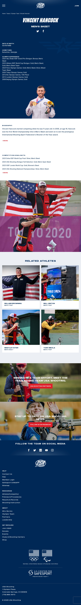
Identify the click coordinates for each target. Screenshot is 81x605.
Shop (4, 540)
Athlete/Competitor (10, 494)
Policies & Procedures (11, 497)
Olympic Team (15, 13)
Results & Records (10, 500)
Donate (5, 531)
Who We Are (7, 511)
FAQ (4, 477)
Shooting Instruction (11, 502)
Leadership (7, 520)
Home (3, 13)
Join (77, 5)
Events (5, 534)
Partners (6, 517)
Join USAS (6, 528)
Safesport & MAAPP (10, 482)
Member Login (8, 480)
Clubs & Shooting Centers (13, 537)
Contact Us (7, 474)
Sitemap (5, 485)
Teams (8, 13)
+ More (5, 140)
